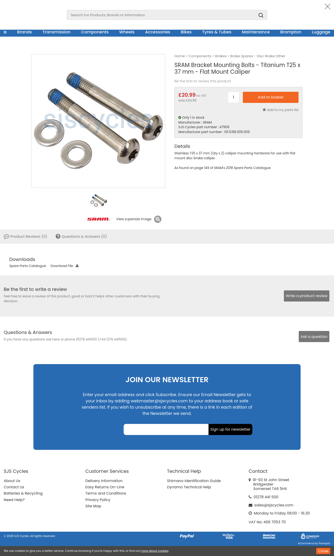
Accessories (157, 32)
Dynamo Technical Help (189, 487)
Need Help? (14, 499)
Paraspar (324, 543)
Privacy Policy (97, 499)
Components (95, 32)
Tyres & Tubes (216, 32)
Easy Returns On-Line (104, 487)
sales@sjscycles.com (273, 505)
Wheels (127, 32)
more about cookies (154, 551)
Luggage (321, 32)
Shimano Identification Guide (194, 480)
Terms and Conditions (105, 493)
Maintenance (256, 32)
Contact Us (14, 487)
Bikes (186, 32)
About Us (12, 480)
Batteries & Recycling (23, 493)
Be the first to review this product (202, 81)
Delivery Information (103, 480)
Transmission (56, 32)
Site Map (93, 506)
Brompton (290, 32)
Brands (24, 32)
